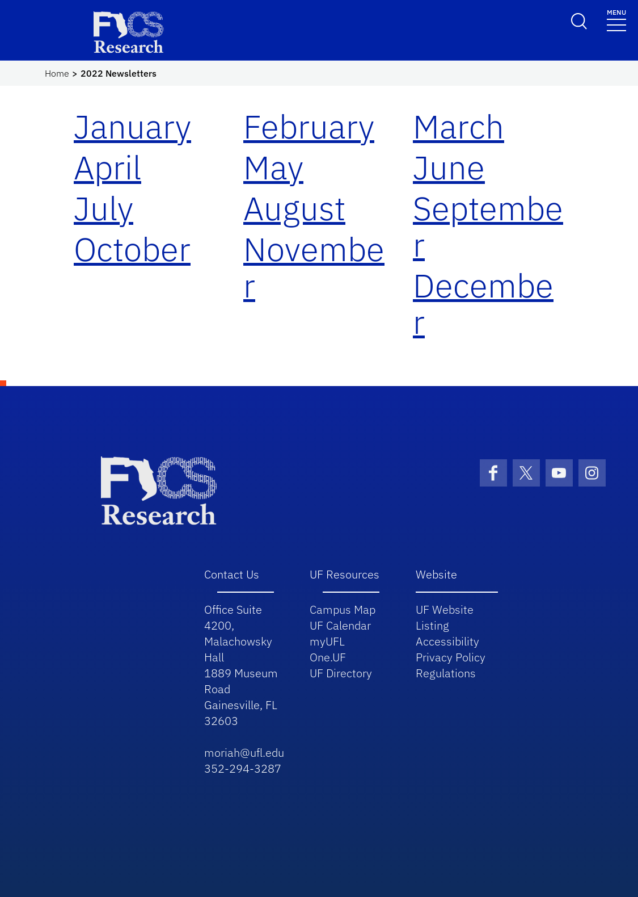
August (294, 208)
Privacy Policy (450, 657)
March (458, 126)
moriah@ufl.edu (244, 752)
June (449, 167)
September (488, 226)
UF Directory (341, 673)
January (132, 126)
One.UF (328, 657)
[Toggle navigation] (616, 19)
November (314, 267)
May (273, 167)
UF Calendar (340, 625)
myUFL (327, 641)
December (483, 303)
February (308, 126)
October (132, 249)
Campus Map (342, 609)
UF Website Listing (445, 617)
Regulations (446, 673)
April (107, 167)
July (103, 208)
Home (57, 73)
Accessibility (447, 641)
